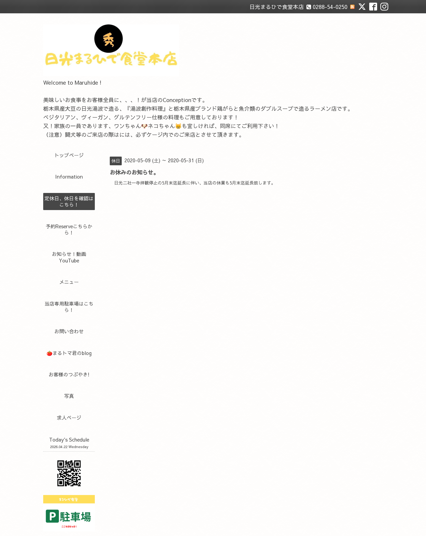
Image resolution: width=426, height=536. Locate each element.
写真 (69, 395)
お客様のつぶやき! (69, 374)
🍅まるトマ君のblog (69, 353)
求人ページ (69, 417)
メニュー (69, 281)
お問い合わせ (69, 331)
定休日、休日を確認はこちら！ (69, 201)
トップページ (69, 155)
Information (69, 176)
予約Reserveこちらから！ (69, 229)
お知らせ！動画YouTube (69, 257)
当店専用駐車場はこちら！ (69, 306)
